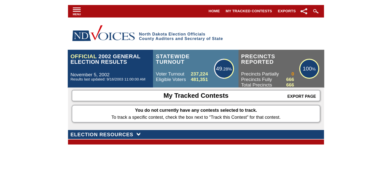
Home (214, 11)
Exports (287, 11)
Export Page (302, 96)
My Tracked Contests (249, 11)
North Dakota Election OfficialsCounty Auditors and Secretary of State (181, 36)
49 (219, 69)
